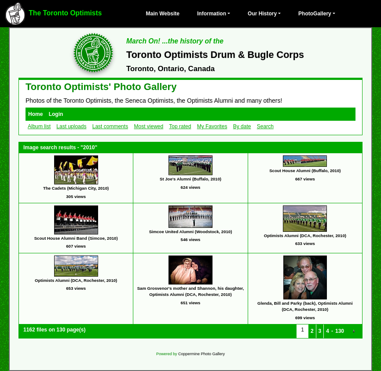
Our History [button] (262, 14)
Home (35, 114)
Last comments (110, 126)
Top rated (180, 126)
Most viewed (148, 126)
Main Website (163, 14)
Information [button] (211, 14)
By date (242, 126)
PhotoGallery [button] (314, 14)
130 (339, 331)
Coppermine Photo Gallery (201, 354)
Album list (39, 126)
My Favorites (212, 126)
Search (265, 126)
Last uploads (71, 126)
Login (56, 114)
